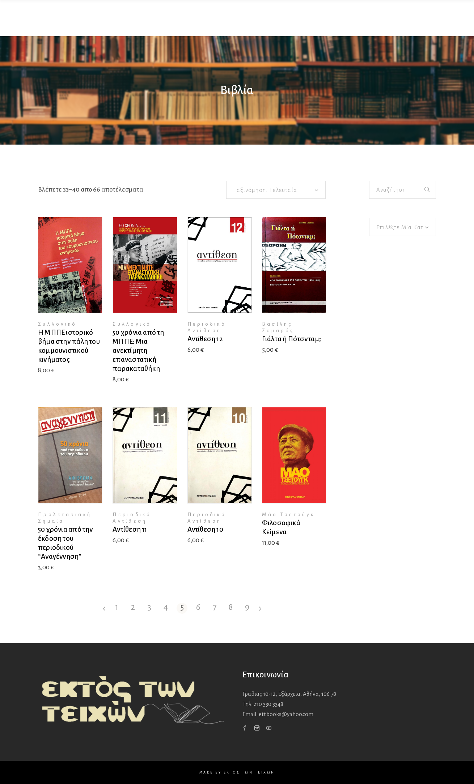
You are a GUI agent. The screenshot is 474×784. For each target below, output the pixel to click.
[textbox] (402, 227)
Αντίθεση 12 (205, 339)
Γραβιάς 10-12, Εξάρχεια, (289, 694)
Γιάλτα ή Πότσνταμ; (291, 339)
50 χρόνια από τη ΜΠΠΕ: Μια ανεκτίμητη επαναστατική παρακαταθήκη (138, 350)
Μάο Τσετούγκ (288, 514)
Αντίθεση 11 (130, 529)
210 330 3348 (268, 704)
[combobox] (276, 190)
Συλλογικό (57, 324)
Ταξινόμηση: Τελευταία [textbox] (265, 190)
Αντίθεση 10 (205, 529)
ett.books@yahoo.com (286, 714)
